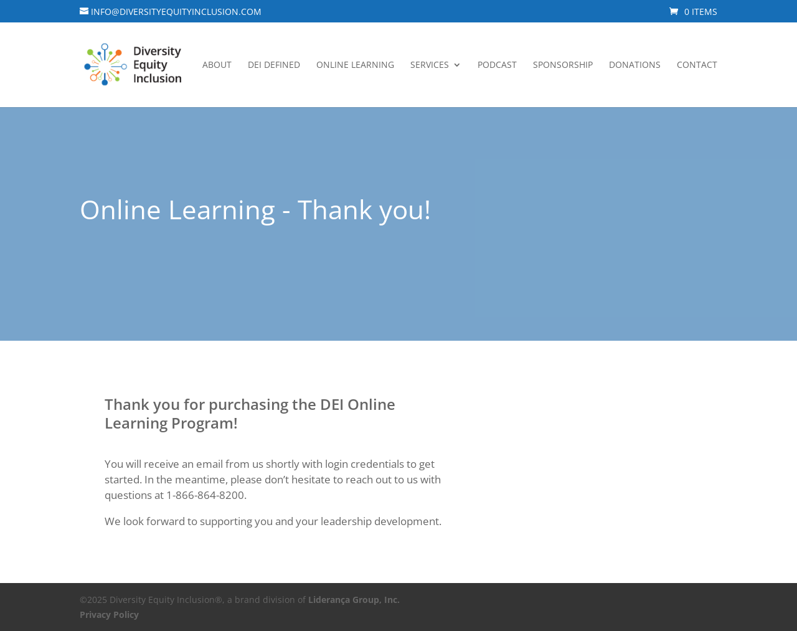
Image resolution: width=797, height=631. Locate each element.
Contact (697, 65)
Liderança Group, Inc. (354, 599)
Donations (635, 65)
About (217, 65)
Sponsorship (563, 65)
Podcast (497, 65)
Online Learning (355, 65)
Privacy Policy (109, 614)
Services (429, 65)
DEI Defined (274, 65)
